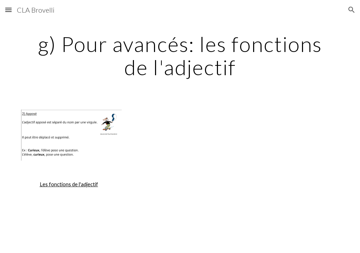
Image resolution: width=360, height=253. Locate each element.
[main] (180, 56)
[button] (8, 9)
